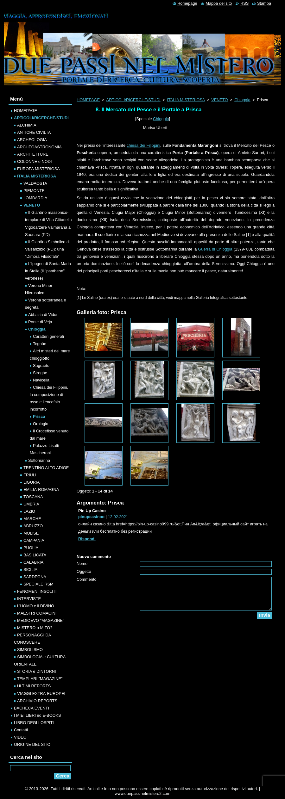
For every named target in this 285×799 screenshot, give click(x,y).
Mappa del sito (219, 3)
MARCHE (32, 518)
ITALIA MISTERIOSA (186, 99)
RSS (244, 3)
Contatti (21, 730)
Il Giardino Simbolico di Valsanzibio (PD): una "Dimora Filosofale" (47, 249)
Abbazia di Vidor (43, 314)
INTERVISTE (29, 598)
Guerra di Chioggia (215, 249)
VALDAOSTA (35, 183)
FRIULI (29, 475)
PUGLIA (30, 547)
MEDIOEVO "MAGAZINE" (40, 620)
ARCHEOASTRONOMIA (39, 147)
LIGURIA (31, 482)
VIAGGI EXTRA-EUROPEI (41, 693)
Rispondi (87, 538)
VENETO (219, 99)
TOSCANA (33, 496)
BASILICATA (34, 555)
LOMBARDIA (35, 197)
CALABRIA (33, 562)
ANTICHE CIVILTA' (34, 132)
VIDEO (20, 737)
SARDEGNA (34, 576)
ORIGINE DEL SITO (32, 744)
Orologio (40, 423)
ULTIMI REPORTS (34, 686)
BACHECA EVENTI (31, 708)
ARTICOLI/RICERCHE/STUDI (133, 99)
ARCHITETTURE (32, 154)
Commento (87, 579)
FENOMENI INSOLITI (36, 591)
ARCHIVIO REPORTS (37, 700)
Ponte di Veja (40, 321)
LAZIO (29, 511)
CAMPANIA (33, 540)
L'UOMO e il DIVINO (35, 606)
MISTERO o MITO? (34, 627)
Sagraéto (41, 365)
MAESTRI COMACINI (36, 613)
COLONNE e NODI (34, 161)
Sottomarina (39, 460)
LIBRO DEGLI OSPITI (34, 722)
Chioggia (242, 99)
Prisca (39, 416)
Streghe (40, 372)
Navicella (41, 380)
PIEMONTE (34, 190)
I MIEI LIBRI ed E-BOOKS (37, 715)
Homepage (187, 3)
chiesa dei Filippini (143, 145)
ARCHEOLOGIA (32, 139)
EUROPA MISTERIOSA (38, 168)
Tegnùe (39, 343)
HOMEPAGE (88, 99)
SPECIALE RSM (38, 584)
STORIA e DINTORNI (36, 671)
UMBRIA (31, 504)
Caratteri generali (48, 336)
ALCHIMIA (26, 125)
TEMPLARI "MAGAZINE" (39, 678)
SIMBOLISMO (30, 649)
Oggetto (84, 571)
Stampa (264, 3)
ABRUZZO (33, 525)
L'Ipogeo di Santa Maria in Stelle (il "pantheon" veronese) (48, 271)
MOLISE (31, 533)
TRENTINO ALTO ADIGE (46, 467)
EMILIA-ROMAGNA (41, 489)
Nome (82, 563)
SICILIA (30, 569)
